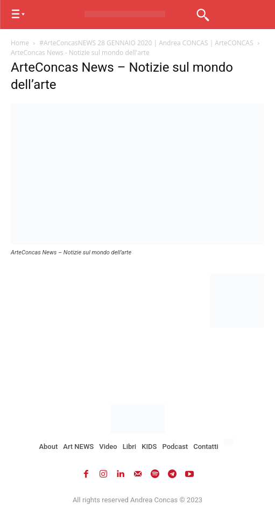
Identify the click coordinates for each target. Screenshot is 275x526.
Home (20, 42)
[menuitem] (230, 442)
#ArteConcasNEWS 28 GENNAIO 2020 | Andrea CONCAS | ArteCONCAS (146, 42)
